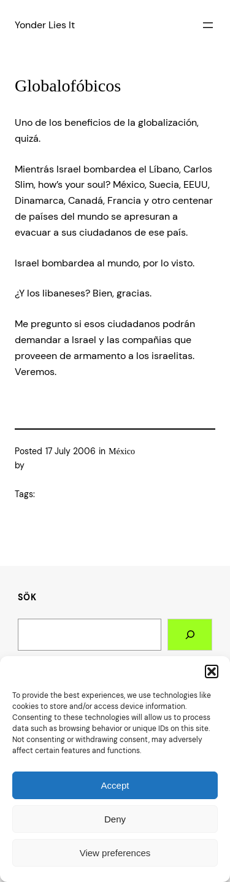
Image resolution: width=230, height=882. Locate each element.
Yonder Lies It (45, 24)
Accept (115, 785)
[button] (211, 671)
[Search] (189, 635)
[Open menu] (208, 25)
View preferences (115, 853)
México (122, 451)
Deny (115, 819)
